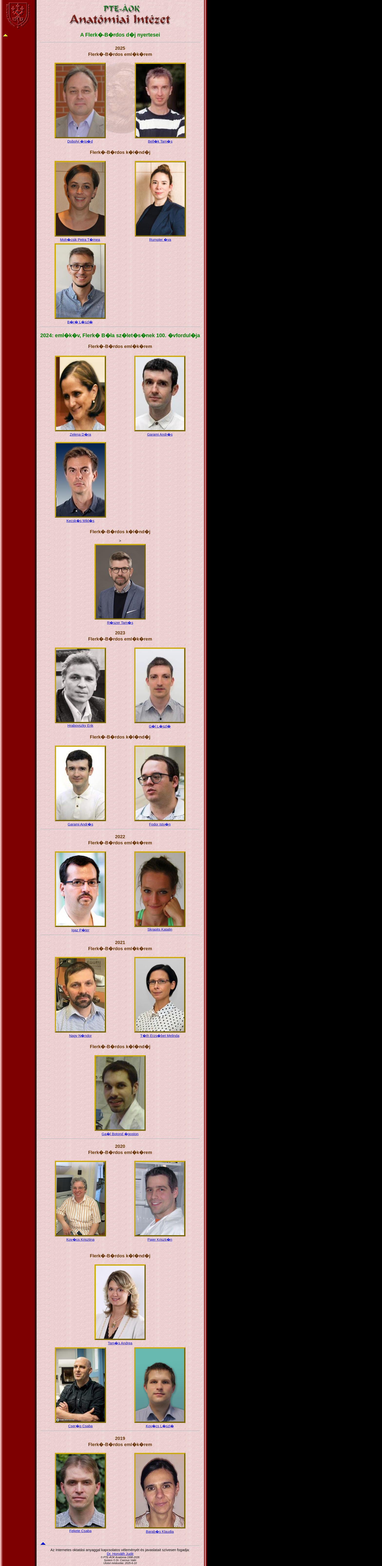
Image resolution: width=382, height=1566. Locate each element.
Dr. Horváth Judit (120, 1554)
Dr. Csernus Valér (126, 1560)
